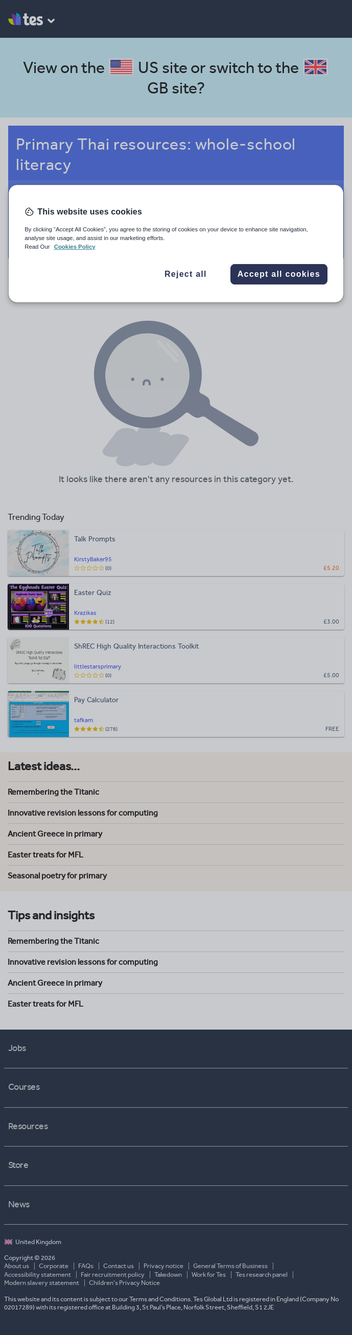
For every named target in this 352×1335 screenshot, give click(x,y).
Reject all (186, 274)
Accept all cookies (279, 274)
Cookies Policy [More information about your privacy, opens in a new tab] (75, 247)
